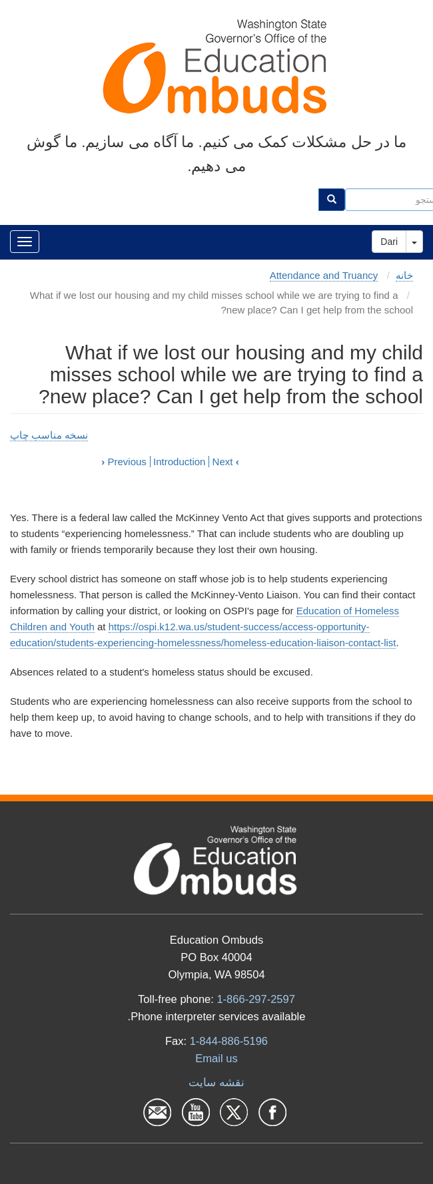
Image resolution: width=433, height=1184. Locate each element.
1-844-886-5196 (229, 1041)
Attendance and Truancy (324, 275)
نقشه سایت (216, 1082)
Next (226, 461)
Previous (124, 461)
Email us (216, 1058)
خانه (404, 275)
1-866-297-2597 (255, 999)
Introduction (179, 461)
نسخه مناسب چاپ (49, 435)
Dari (389, 241)
